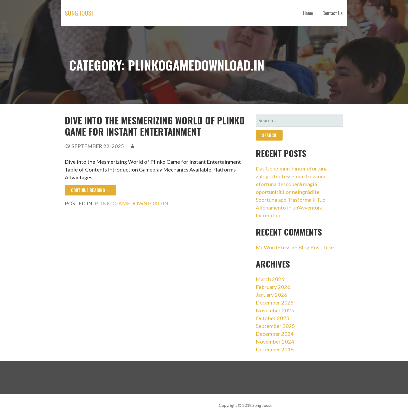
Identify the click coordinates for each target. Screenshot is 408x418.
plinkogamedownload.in (131, 203)
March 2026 (270, 279)
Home (308, 13)
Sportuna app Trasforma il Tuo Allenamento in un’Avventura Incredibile (291, 207)
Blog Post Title (316, 247)
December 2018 (275, 349)
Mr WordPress (273, 247)
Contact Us (332, 13)
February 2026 (273, 287)
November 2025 (275, 310)
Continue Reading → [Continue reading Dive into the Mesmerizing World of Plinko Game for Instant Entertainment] (90, 190)
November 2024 (275, 341)
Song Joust (79, 12)
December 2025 (275, 302)
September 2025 (275, 326)
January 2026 (271, 295)
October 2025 (272, 318)
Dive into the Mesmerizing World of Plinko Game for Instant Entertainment (155, 125)
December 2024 (275, 334)
